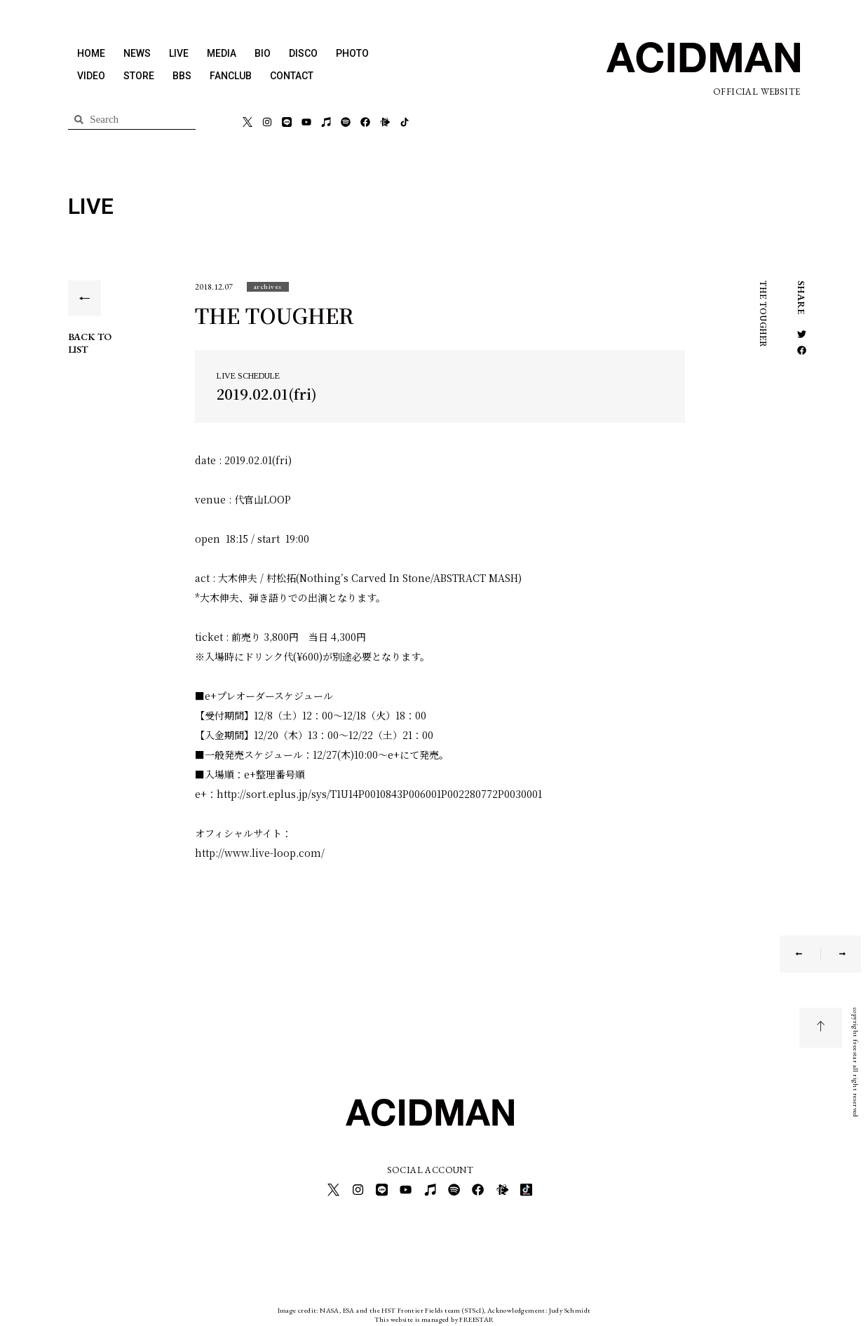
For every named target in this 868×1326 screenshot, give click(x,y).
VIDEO (91, 75)
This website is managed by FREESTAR (434, 1315)
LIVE (179, 53)
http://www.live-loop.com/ (260, 853)
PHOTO (352, 53)
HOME (91, 53)
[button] (268, 286)
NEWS (137, 53)
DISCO (303, 53)
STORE (138, 75)
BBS (181, 75)
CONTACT (291, 75)
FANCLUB (231, 75)
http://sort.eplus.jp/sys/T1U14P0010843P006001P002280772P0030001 (379, 794)
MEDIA (221, 53)
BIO (263, 53)
